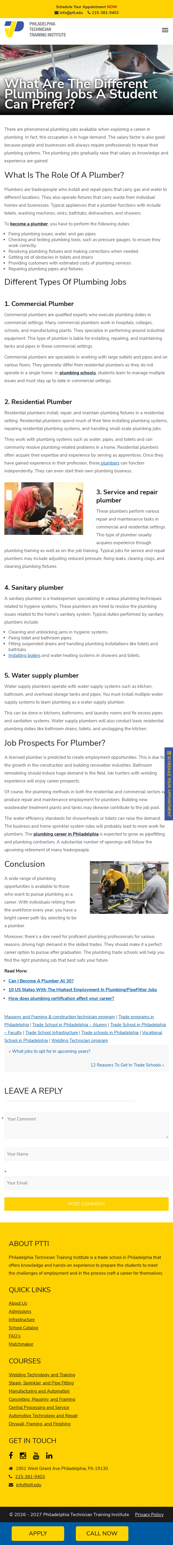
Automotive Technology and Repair (43, 1416)
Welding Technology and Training (42, 1375)
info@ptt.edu (71, 12)
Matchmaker (21, 1344)
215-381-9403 (105, 12)
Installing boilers (24, 655)
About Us (18, 1303)
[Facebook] (13, 1457)
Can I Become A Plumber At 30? (41, 981)
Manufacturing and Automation (39, 1391)
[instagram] (24, 1457)
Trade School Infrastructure (51, 1033)
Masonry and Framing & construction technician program (59, 1017)
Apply (38, 1533)
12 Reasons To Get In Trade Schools (125, 1065)
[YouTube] (37, 1457)
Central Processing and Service (39, 1407)
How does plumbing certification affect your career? (61, 998)
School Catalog (23, 1328)
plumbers (109, 463)
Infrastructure (22, 1320)
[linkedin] (50, 1457)
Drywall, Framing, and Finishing (40, 1424)
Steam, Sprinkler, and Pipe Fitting (41, 1383)
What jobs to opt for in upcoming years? (51, 1051)
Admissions (20, 1311)
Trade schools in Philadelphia (110, 1033)
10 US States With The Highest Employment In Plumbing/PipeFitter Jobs (82, 990)
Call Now (102, 1533)
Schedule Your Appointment (86, 7)
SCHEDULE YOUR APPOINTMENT (169, 784)
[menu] (165, 30)
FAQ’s (14, 1336)
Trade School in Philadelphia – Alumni (69, 1025)
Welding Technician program (79, 1040)
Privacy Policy (149, 1514)
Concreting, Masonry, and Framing (42, 1399)
